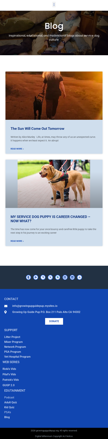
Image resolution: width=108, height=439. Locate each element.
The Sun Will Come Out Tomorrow (37, 129)
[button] (54, 4)
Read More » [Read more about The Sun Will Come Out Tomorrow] (17, 149)
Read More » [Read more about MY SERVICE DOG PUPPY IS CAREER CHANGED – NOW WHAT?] (17, 241)
